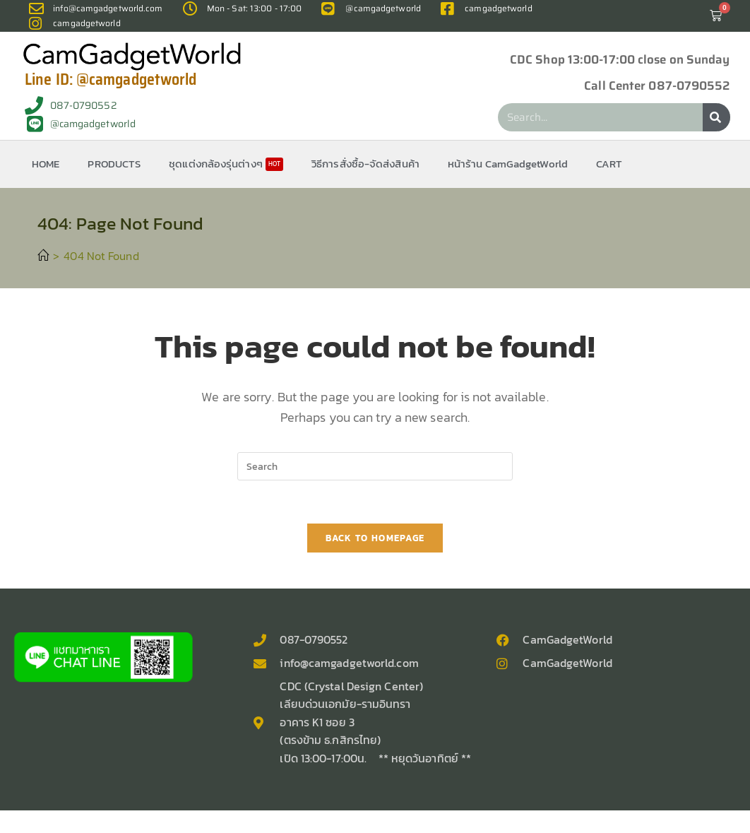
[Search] (716, 117)
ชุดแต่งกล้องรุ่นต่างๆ (226, 163)
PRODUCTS (114, 163)
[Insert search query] (375, 466)
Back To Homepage (375, 538)
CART (609, 163)
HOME (45, 163)
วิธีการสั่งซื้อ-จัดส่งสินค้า (365, 163)
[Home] (43, 255)
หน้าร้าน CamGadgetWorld (508, 163)
